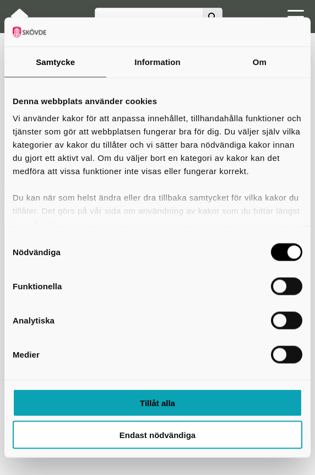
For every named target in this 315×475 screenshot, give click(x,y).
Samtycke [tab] (55, 61)
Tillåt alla (157, 402)
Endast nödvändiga (157, 435)
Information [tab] (157, 61)
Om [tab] (260, 61)
